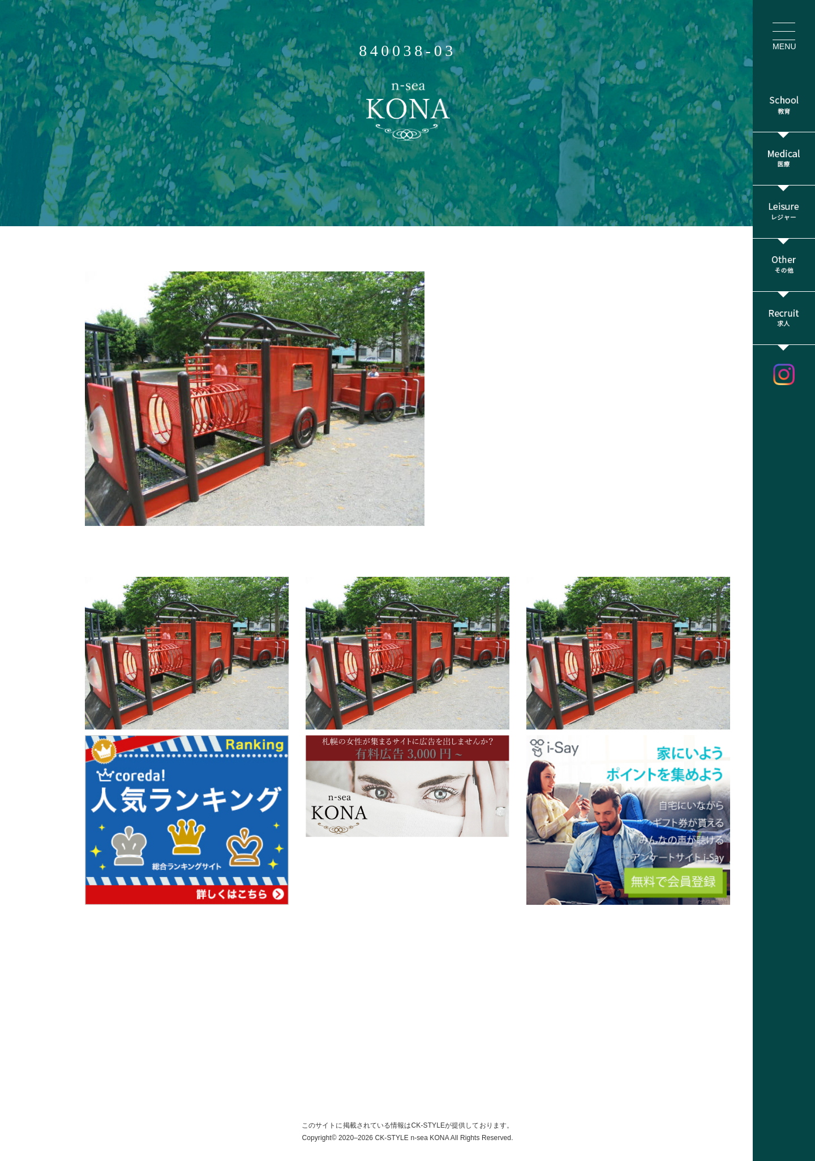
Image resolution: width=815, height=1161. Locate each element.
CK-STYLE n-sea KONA (412, 1138)
